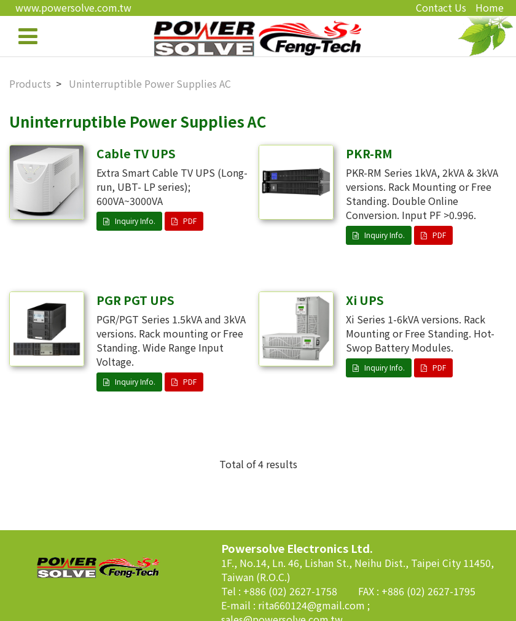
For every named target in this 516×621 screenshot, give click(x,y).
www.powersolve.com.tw (73, 7)
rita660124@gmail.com (312, 605)
